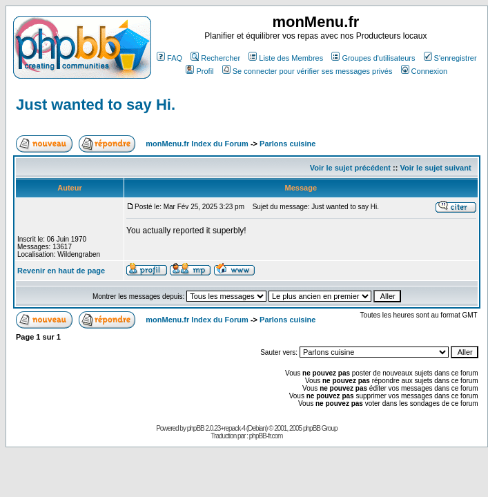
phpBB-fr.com (266, 436)
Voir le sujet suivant (435, 168)
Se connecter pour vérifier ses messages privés (307, 71)
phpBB (195, 428)
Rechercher (215, 58)
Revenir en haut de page (61, 270)
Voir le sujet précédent (350, 168)
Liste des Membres (285, 58)
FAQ (169, 58)
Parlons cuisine (287, 143)
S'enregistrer (450, 58)
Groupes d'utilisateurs (373, 58)
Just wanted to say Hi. (95, 104)
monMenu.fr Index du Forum (197, 143)
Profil (199, 71)
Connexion (424, 71)
